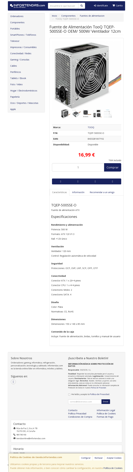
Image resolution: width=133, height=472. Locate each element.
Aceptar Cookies (114, 458)
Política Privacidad (77, 413)
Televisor (14, 41)
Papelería (15, 96)
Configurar (86, 458)
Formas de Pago (105, 416)
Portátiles (15, 28)
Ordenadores (16, 16)
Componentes (17, 22)
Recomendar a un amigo (102, 192)
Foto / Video (16, 84)
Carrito (118, 5)
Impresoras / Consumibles (23, 47)
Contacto (72, 410)
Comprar (113, 167)
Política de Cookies (112, 468)
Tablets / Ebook (18, 78)
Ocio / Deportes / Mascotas (24, 102)
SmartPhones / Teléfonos (23, 34)
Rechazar (99, 458)
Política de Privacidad (98, 388)
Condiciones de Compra (80, 416)
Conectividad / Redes (20, 53)
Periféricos (15, 72)
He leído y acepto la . (90, 394)
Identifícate (100, 5)
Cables (13, 65)
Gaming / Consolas (19, 59)
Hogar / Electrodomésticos (23, 90)
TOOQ (91, 127)
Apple (13, 109)
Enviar (105, 401)
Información (78, 192)
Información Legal (106, 410)
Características (59, 192)
